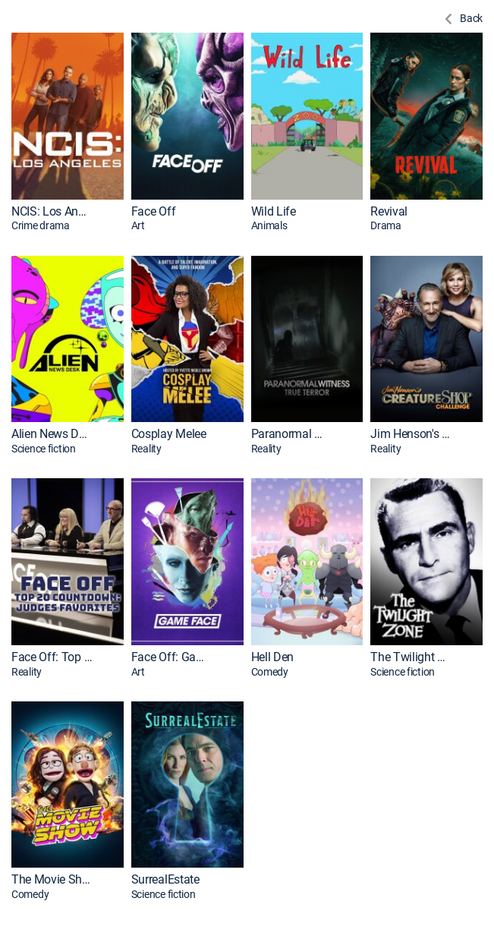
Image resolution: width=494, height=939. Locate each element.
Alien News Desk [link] (52, 434)
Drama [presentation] (385, 225)
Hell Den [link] (272, 657)
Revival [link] (388, 211)
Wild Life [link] (273, 211)
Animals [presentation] (269, 225)
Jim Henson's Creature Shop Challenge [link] (411, 434)
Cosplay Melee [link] (168, 434)
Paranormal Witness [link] (291, 434)
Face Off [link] (153, 211)
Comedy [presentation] (269, 672)
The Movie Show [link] (52, 879)
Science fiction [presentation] (43, 448)
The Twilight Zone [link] (411, 657)
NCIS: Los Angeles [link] (52, 211)
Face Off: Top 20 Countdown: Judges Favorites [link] (52, 657)
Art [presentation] (138, 225)
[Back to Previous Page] (462, 19)
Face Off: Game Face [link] (171, 657)
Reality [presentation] (146, 448)
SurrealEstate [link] (165, 879)
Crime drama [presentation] (40, 225)
